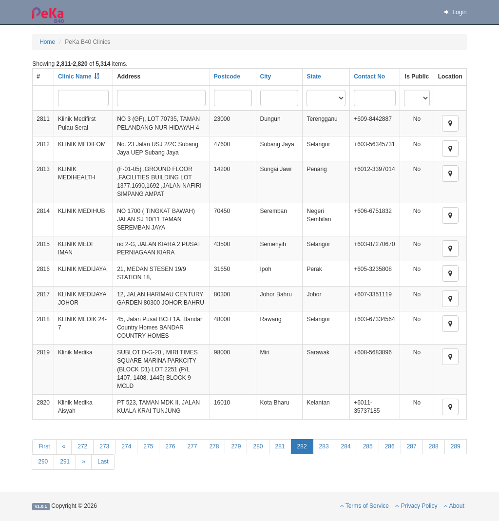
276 (170, 446)
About (454, 505)
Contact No (369, 76)
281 (280, 446)
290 (43, 461)
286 (390, 446)
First (44, 446)
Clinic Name (75, 76)
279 (236, 446)
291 (65, 461)
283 (324, 446)
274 (126, 446)
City (265, 76)
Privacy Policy (416, 505)
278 (214, 446)
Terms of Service (364, 505)
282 (302, 446)
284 (346, 446)
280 (258, 446)
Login (455, 12)
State (314, 76)
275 (148, 446)
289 (456, 446)
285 (368, 446)
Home (47, 42)
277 (192, 446)
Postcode (227, 76)
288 (434, 446)
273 (104, 446)
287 (412, 446)
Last (103, 461)
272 (82, 446)
